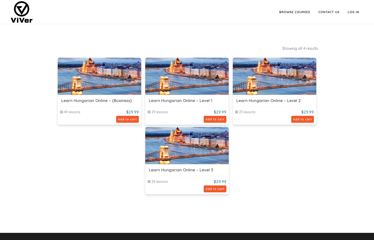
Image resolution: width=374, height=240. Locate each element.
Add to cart (127, 119)
